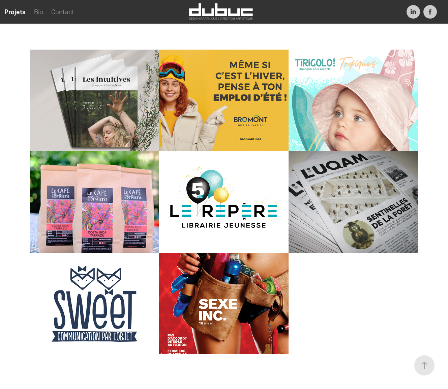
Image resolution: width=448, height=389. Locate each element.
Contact (62, 12)
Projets (15, 12)
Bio (38, 12)
